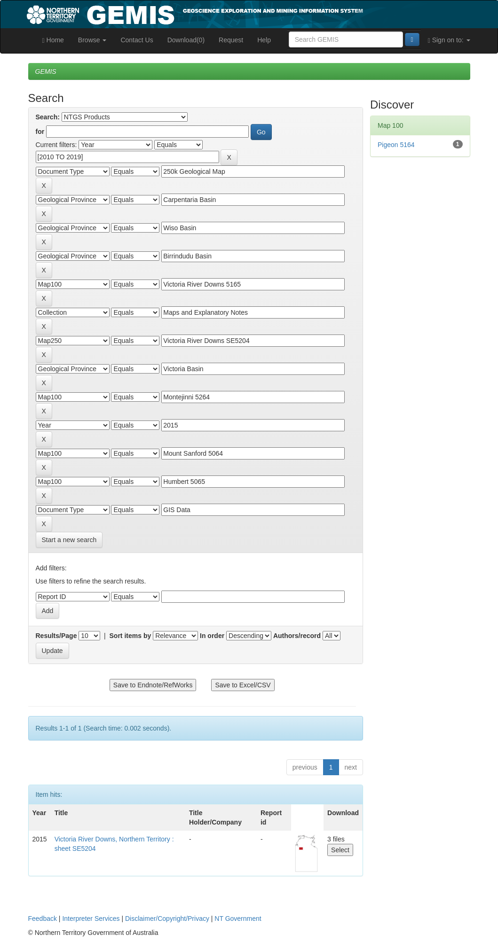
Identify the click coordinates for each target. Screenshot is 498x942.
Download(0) (186, 40)
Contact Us (136, 40)
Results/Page (56, 635)
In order (212, 635)
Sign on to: (449, 40)
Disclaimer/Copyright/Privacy (167, 918)
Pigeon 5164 (396, 144)
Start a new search (69, 540)
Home (53, 40)
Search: (48, 117)
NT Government (237, 918)
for (40, 131)
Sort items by (130, 635)
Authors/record (297, 635)
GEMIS (45, 71)
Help (264, 40)
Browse (92, 40)
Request (231, 40)
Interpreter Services (90, 918)
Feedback (42, 918)
